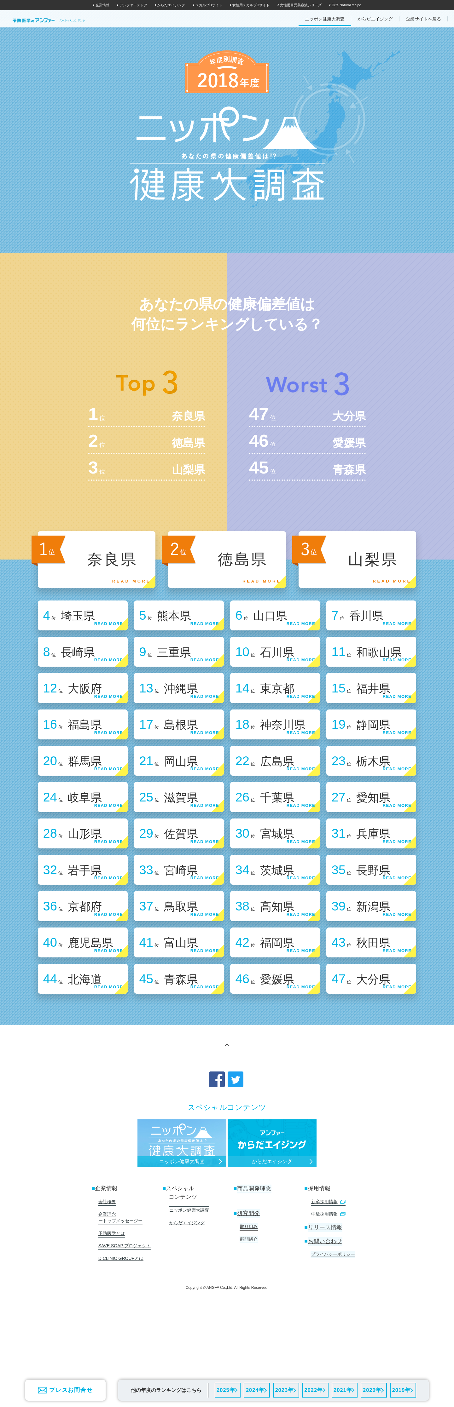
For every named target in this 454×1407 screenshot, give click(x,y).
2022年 (313, 1390)
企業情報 (102, 5)
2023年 (284, 1390)
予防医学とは (111, 1303)
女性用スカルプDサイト (251, 5)
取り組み (248, 1298)
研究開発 (248, 1285)
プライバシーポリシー (333, 1324)
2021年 (342, 1390)
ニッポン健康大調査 (188, 1281)
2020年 (372, 1390)
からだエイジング (171, 5)
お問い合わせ (325, 1312)
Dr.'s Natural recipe (346, 5)
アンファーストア (133, 5)
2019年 (401, 1390)
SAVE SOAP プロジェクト (124, 1315)
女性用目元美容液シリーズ (301, 5)
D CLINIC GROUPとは (120, 1327)
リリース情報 (325, 1298)
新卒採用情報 (328, 1273)
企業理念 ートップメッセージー (120, 1288)
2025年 (226, 1390)
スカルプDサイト (208, 5)
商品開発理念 (254, 1261)
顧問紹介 (248, 1309)
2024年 (255, 1390)
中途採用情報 (328, 1285)
